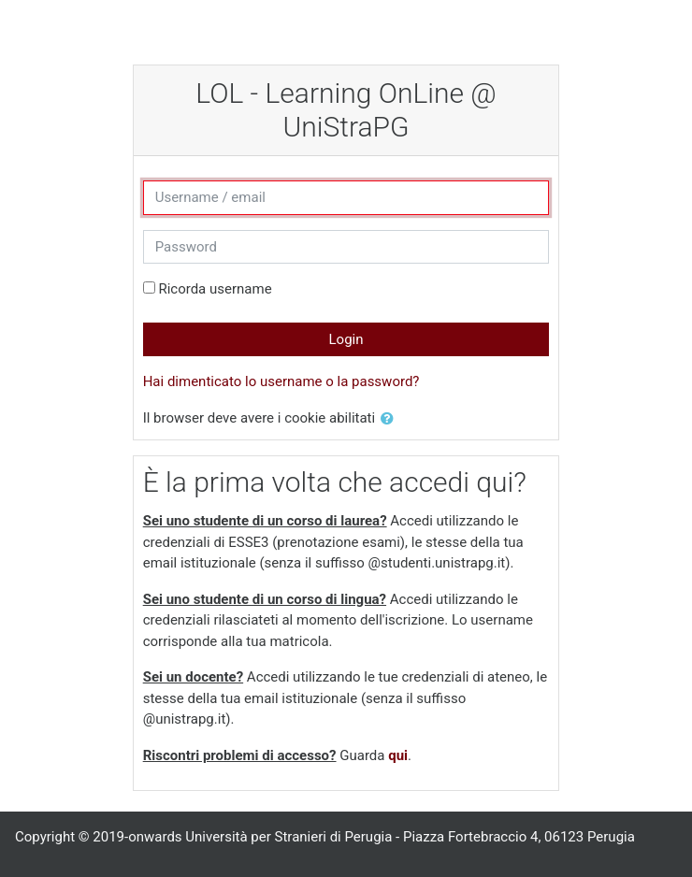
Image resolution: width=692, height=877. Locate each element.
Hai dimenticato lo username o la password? (281, 381)
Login (346, 339)
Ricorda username (214, 288)
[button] (391, 419)
